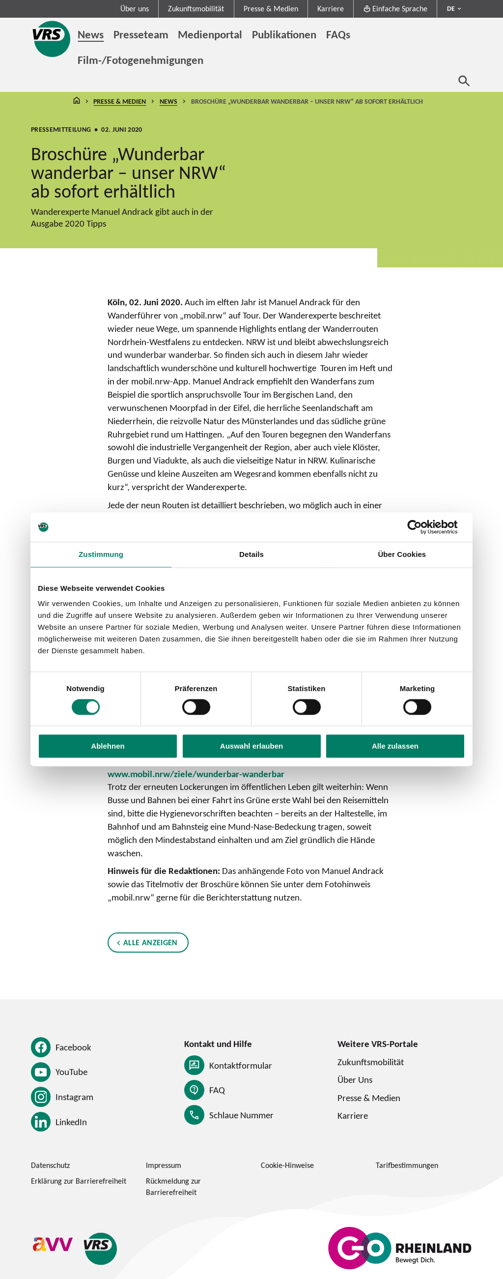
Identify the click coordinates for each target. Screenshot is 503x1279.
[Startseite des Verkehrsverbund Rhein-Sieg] (52, 39)
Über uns (134, 8)
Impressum (163, 1165)
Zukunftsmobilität (196, 8)
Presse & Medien (271, 8)
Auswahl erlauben (251, 746)
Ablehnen (107, 746)
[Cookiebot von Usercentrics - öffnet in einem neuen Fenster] (422, 527)
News (168, 101)
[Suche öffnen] (464, 80)
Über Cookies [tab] (402, 554)
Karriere (330, 8)
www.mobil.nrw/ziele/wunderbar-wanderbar (196, 773)
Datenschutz (50, 1165)
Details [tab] (251, 554)
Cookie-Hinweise (287, 1165)
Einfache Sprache (395, 8)
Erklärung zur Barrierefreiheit (78, 1181)
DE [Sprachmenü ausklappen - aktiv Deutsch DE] (451, 8)
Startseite (76, 101)
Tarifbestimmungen (407, 1165)
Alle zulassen (395, 746)
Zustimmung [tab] (101, 554)
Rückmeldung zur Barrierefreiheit (173, 1186)
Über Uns (354, 1079)
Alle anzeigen (150, 942)
